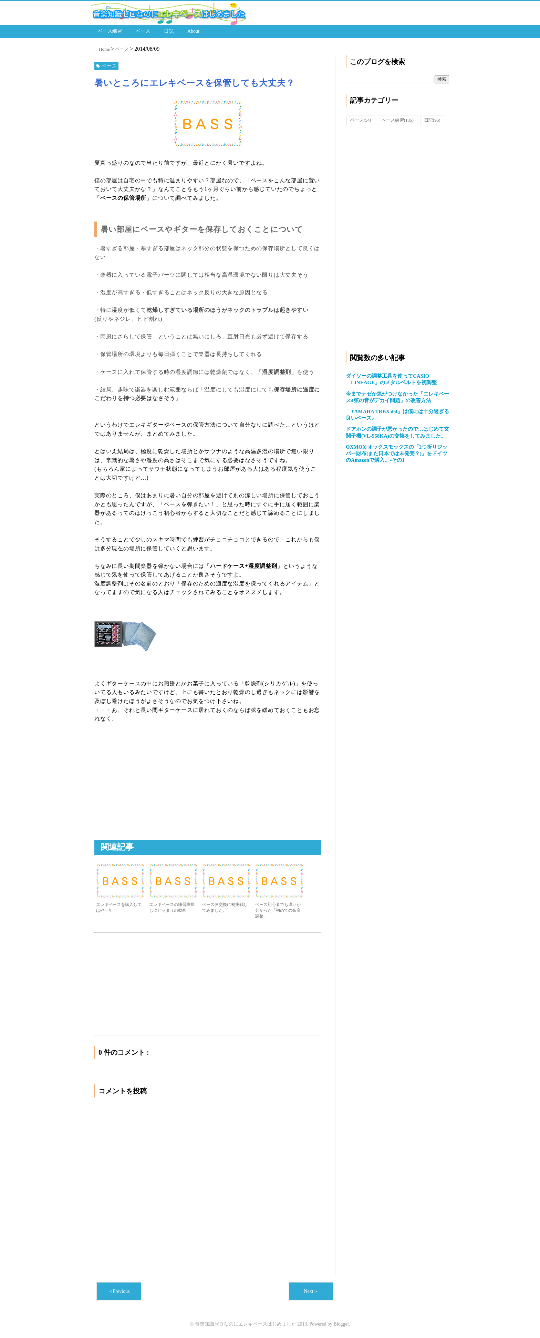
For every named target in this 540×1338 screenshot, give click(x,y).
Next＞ (311, 1291)
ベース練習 (110, 31)
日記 (169, 31)
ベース (143, 31)
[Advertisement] (152, 789)
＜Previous (119, 1291)
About (193, 31)
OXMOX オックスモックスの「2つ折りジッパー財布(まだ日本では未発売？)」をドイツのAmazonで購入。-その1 (396, 453)
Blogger (341, 1324)
